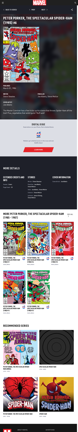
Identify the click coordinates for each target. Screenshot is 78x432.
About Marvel (22, 430)
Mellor (28, 264)
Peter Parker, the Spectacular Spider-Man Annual (16, 368)
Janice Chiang (38, 195)
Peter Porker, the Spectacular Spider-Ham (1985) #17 (11, 260)
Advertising (50, 430)
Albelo (8, 264)
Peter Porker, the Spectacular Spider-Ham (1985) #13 (35, 308)
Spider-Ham (43, 414)
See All (70, 215)
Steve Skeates (9, 96)
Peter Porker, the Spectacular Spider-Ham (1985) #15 (59, 260)
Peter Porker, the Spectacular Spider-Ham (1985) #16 (35, 260)
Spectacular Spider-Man (47, 367)
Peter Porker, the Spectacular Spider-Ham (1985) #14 (11, 308)
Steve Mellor (52, 96)
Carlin (4, 264)
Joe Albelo (42, 96)
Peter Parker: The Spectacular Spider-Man (17, 414)
